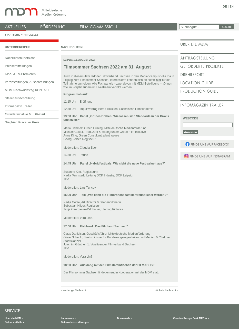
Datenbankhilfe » (14, 322)
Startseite (12, 34)
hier (158, 80)
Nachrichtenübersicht (20, 58)
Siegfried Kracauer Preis (22, 122)
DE (225, 6)
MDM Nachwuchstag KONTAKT (27, 90)
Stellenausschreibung (20, 98)
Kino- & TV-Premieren (20, 74)
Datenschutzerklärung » (75, 322)
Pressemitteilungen (18, 66)
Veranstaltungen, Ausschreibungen (29, 82)
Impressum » (68, 318)
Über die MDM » (14, 318)
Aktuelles (31, 34)
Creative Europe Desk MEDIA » (191, 318)
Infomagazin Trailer (18, 106)
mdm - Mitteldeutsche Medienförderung (89, 11)
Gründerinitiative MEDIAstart (25, 114)
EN (231, 6)
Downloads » (124, 318)
